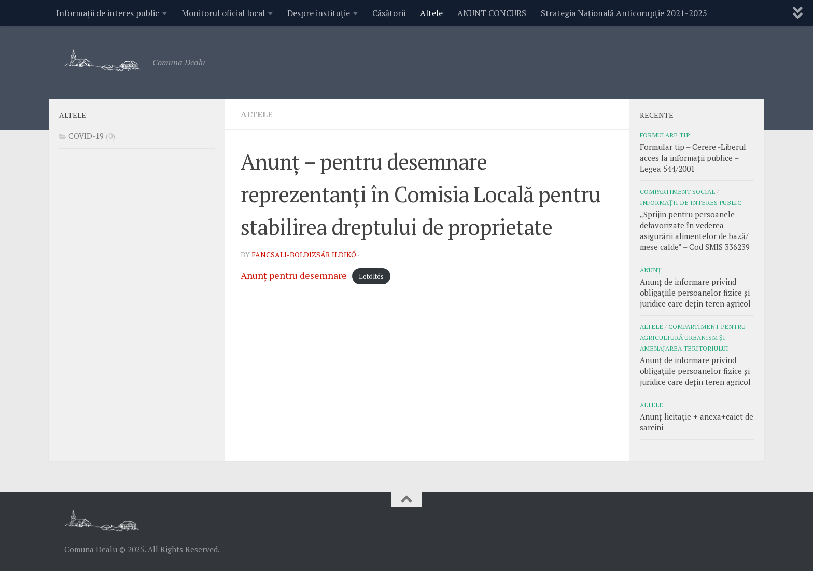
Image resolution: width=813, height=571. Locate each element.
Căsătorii (388, 13)
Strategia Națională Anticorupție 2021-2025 (624, 13)
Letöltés (371, 276)
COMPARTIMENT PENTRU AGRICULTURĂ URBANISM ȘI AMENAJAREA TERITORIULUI (693, 337)
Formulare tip (665, 135)
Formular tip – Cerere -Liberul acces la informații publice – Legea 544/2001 (693, 158)
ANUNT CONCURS (491, 13)
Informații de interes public (107, 13)
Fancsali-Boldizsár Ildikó (303, 254)
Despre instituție (318, 13)
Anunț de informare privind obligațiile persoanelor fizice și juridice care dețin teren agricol (695, 292)
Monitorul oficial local (223, 13)
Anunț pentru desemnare (294, 275)
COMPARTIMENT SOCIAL (677, 191)
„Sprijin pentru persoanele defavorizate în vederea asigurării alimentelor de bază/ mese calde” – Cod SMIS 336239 (695, 230)
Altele (431, 13)
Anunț (651, 270)
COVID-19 (86, 136)
